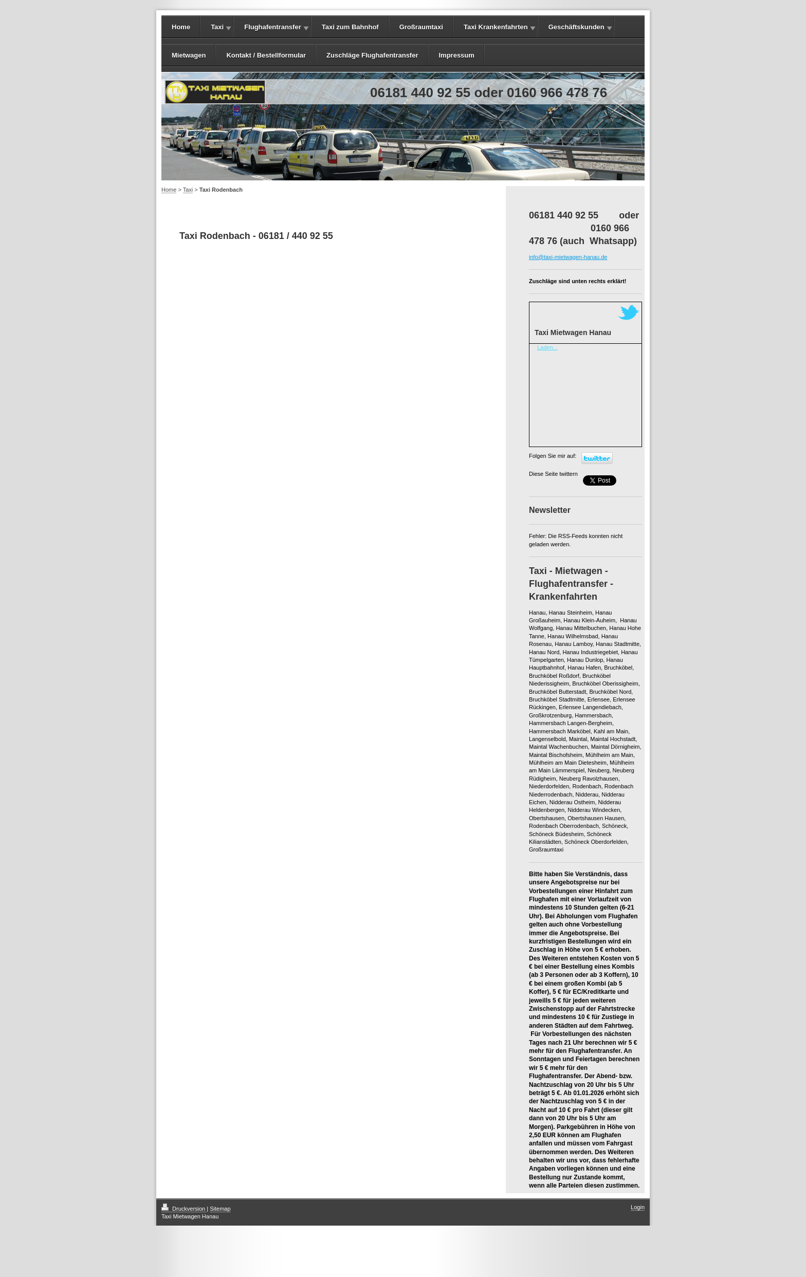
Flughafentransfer (272, 27)
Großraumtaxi (421, 27)
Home (181, 27)
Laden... (547, 347)
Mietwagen (189, 55)
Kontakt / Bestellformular (266, 55)
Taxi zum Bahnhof (350, 27)
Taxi (217, 27)
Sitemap (220, 1209)
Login (638, 1207)
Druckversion (184, 1209)
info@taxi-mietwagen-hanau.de (568, 257)
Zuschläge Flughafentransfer (372, 55)
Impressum (456, 55)
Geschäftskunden (576, 27)
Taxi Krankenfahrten (496, 27)
